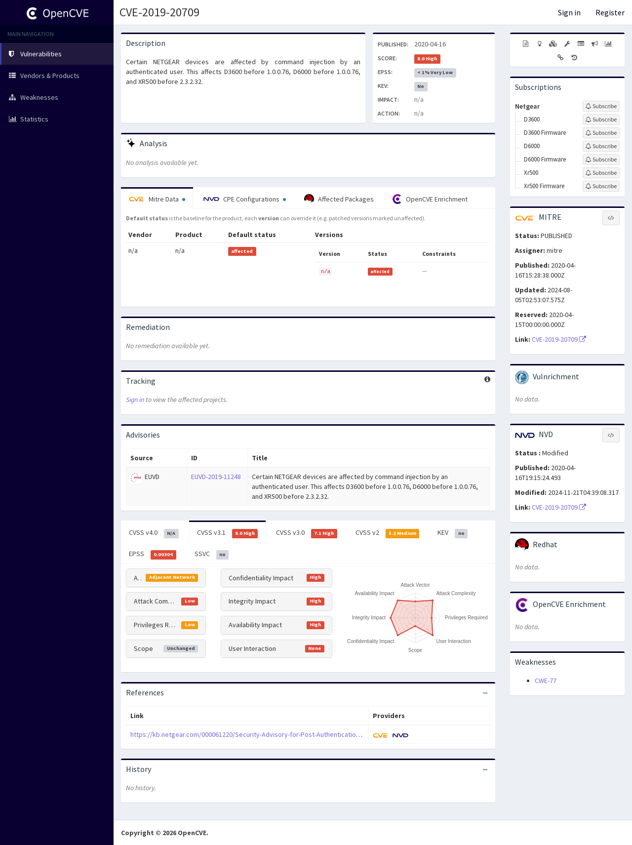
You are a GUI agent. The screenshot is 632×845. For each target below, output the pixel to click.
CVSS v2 (388, 533)
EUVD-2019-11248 (216, 476)
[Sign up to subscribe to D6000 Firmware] (601, 159)
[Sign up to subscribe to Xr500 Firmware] (601, 186)
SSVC (212, 554)
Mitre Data (157, 199)
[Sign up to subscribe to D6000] (601, 146)
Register (610, 12)
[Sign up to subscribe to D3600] (601, 119)
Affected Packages (339, 199)
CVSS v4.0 (154, 533)
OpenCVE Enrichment (430, 199)
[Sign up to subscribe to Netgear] (601, 106)
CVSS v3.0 (306, 533)
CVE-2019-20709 (159, 12)
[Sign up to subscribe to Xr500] (601, 172)
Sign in (569, 12)
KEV (452, 533)
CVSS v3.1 (227, 533)
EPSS (152, 554)
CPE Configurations (244, 199)
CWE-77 (545, 680)
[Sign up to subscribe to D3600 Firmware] (601, 132)
